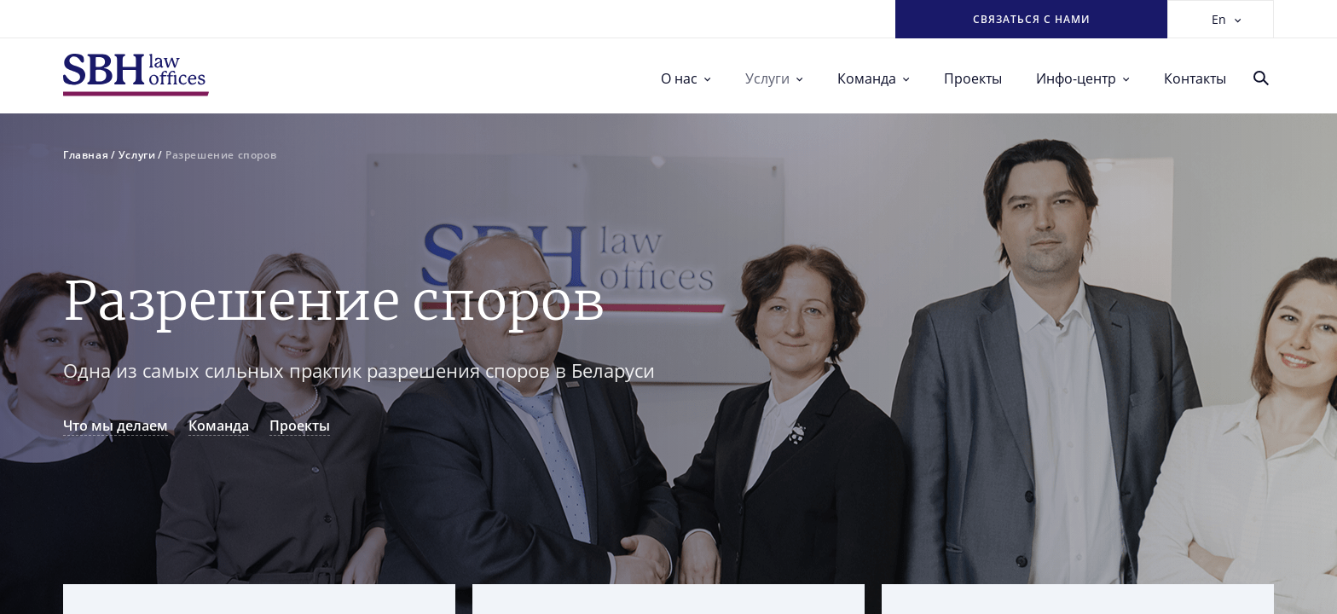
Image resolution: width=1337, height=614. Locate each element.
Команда (873, 78)
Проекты (973, 78)
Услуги (774, 78)
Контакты (1195, 78)
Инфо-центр (1083, 78)
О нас (686, 78)
